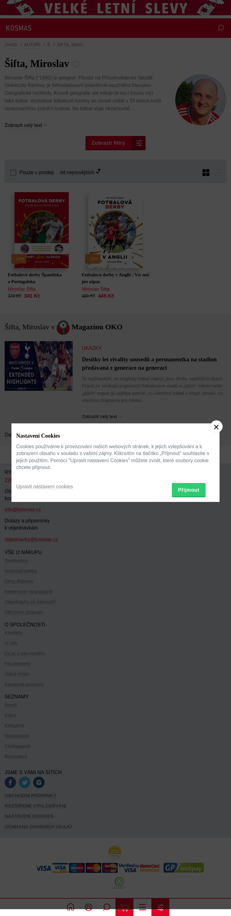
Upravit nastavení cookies (44, 486)
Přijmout (188, 490)
